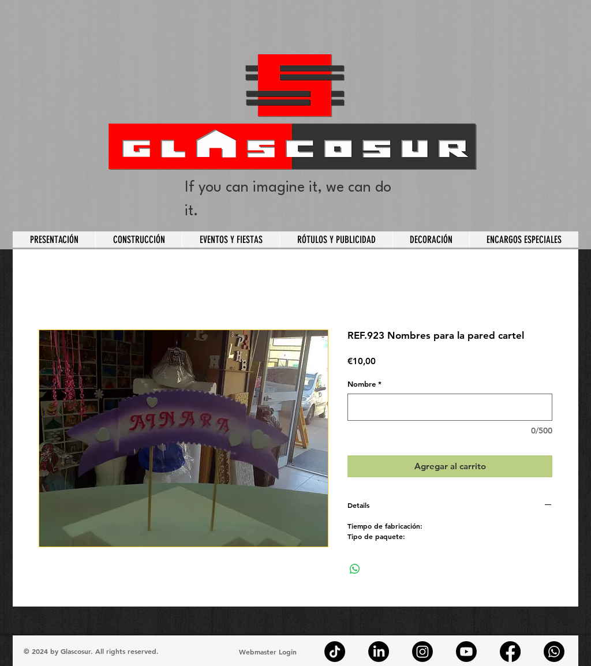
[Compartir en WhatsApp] (355, 569)
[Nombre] (450, 407)
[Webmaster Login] (267, 651)
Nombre (364, 383)
